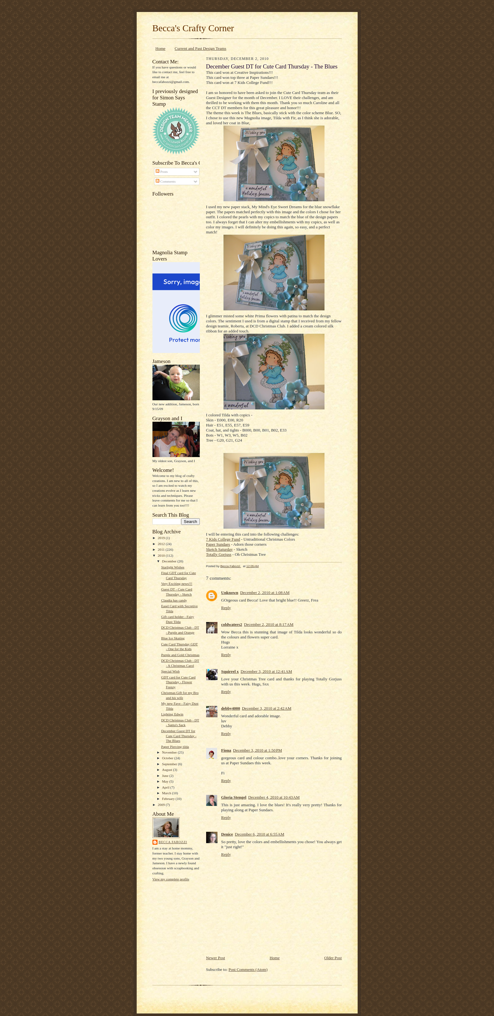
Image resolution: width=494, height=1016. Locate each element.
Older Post (333, 957)
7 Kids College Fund (223, 539)
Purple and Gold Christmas (180, 655)
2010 (162, 555)
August (167, 770)
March (167, 793)
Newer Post (215, 957)
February (169, 799)
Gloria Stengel (234, 797)
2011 (162, 549)
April (166, 787)
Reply (226, 607)
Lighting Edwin (172, 714)
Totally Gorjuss (218, 554)
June (165, 776)
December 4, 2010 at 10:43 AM (274, 797)
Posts (162, 171)
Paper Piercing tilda (175, 747)
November (170, 752)
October (168, 758)
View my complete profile (170, 879)
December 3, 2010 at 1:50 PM (257, 750)
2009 (162, 805)
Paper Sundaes (218, 544)
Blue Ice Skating (172, 638)
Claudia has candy (174, 600)
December (169, 561)
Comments (166, 181)
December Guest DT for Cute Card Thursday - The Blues (178, 736)
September (170, 764)
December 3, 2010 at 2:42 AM (266, 708)
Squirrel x (230, 671)
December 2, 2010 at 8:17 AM (269, 624)
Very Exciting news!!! (176, 583)
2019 (162, 538)
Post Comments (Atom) (248, 969)
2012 (162, 544)
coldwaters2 (231, 624)
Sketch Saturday (219, 549)
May (165, 781)
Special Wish (170, 671)
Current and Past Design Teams (200, 48)
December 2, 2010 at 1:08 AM (265, 592)
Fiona (226, 750)
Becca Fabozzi (173, 842)
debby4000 (230, 708)
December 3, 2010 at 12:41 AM (266, 671)
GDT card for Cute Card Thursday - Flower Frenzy (178, 682)
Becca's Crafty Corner (193, 28)
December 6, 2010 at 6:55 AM (259, 834)
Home (160, 48)
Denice (227, 834)
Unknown (229, 592)
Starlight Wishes (172, 567)
